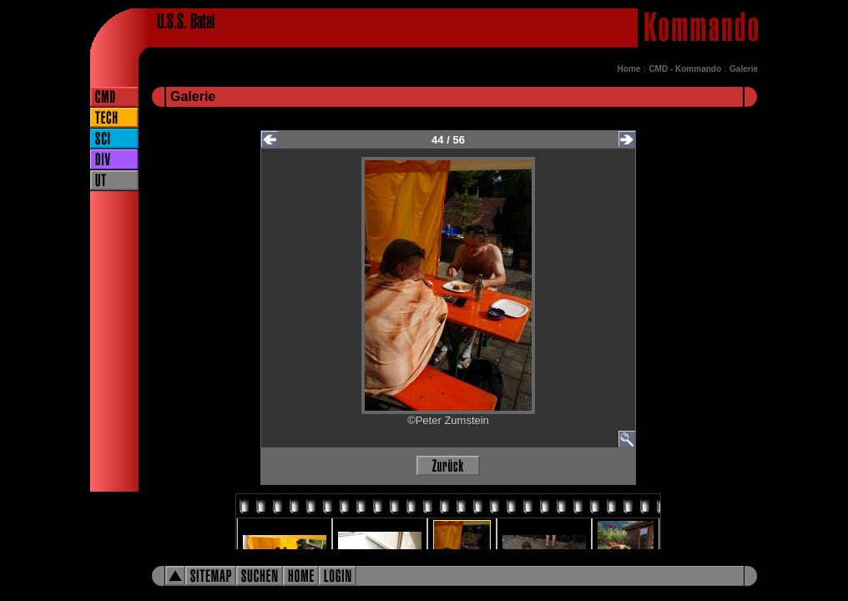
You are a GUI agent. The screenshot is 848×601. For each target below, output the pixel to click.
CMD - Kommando (685, 68)
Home (629, 68)
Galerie (743, 68)
